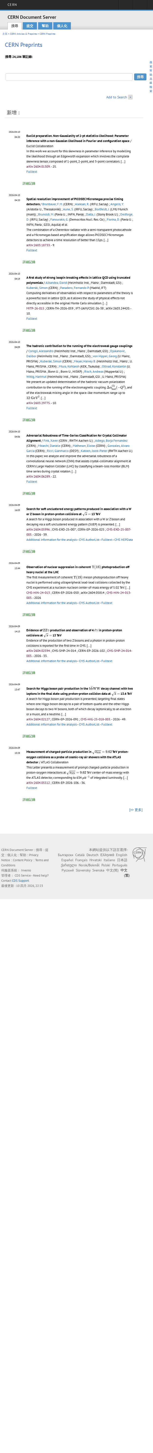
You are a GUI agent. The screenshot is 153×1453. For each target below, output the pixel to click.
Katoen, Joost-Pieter (94, 451)
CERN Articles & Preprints (23, 33)
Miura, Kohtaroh (69, 366)
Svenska (98, 870)
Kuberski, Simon (37, 288)
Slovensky (83, 870)
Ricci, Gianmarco (58, 451)
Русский (68, 870)
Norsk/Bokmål (89, 865)
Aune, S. (68, 209)
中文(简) (112, 870)
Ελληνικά (107, 855)
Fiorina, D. (113, 219)
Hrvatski (95, 860)
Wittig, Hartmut (36, 377)
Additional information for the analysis (51, 540)
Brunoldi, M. (46, 214)
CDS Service (23, 875)
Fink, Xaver (51, 441)
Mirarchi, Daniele (49, 446)
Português (119, 865)
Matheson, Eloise (84, 446)
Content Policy (22, 860)
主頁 (4, 33)
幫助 (45, 26)
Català (80, 855)
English (121, 855)
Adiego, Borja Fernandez (111, 441)
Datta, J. (91, 214)
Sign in (126, 6)
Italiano (109, 860)
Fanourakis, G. (59, 219)
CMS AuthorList (89, 540)
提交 (29, 26)
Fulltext (31, 172)
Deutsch (92, 855)
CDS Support (20, 881)
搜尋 (14, 26)
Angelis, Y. (117, 204)
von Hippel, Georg (105, 356)
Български (65, 855)
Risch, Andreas (93, 371)
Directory (140, 6)
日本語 (122, 860)
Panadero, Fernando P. (74, 288)
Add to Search (116, 97)
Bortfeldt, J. (102, 209)
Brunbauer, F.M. (52, 204)
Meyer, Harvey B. (85, 361)
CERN (12, 4)
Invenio (26, 870)
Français (81, 860)
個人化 (62, 26)
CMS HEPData (123, 540)
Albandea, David (56, 283)
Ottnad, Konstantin (114, 366)
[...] (123, 161)
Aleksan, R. (82, 204)
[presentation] (116, 387)
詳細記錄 (29, 183)
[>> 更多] (135, 810)
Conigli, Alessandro (41, 351)
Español (67, 860)
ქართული (69, 865)
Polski (105, 865)
